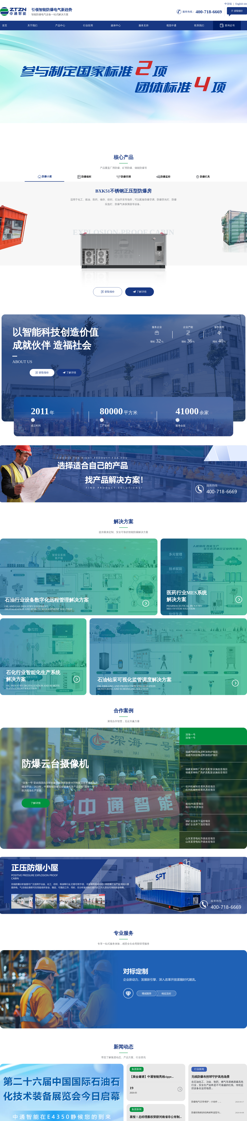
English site (241, 3)
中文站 (228, 3)
